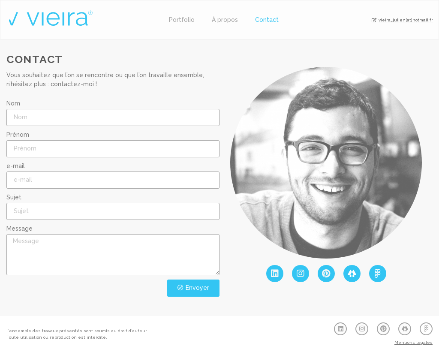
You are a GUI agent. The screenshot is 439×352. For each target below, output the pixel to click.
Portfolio (182, 19)
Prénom (17, 134)
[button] (402, 20)
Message (19, 228)
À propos (225, 19)
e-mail (15, 165)
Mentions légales (413, 342)
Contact (267, 19)
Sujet (13, 197)
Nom (13, 103)
